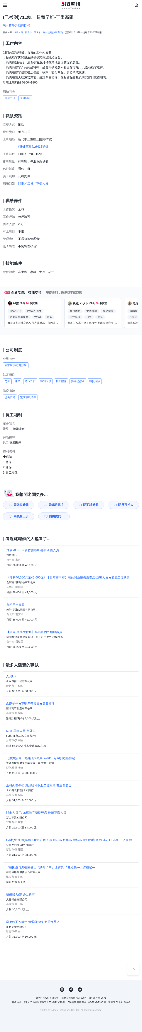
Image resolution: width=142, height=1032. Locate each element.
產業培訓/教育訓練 (16, 365)
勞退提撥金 (77, 381)
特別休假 (45, 381)
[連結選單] (5, 5)
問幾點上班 (21, 516)
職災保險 (94, 381)
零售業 (37, 32)
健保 (17, 381)
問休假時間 (21, 504)
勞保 (7, 381)
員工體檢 (61, 381)
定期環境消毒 (28, 397)
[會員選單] (137, 5)
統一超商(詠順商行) (53, 32)
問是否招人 (125, 504)
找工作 (28, 32)
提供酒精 (10, 397)
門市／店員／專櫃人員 (33, 183)
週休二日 (10, 98)
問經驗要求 (56, 504)
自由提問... (56, 516)
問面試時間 (90, 504)
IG (62, 989)
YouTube (80, 989)
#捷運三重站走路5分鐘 (33, 146)
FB (71, 989)
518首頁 (18, 32)
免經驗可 (25, 98)
